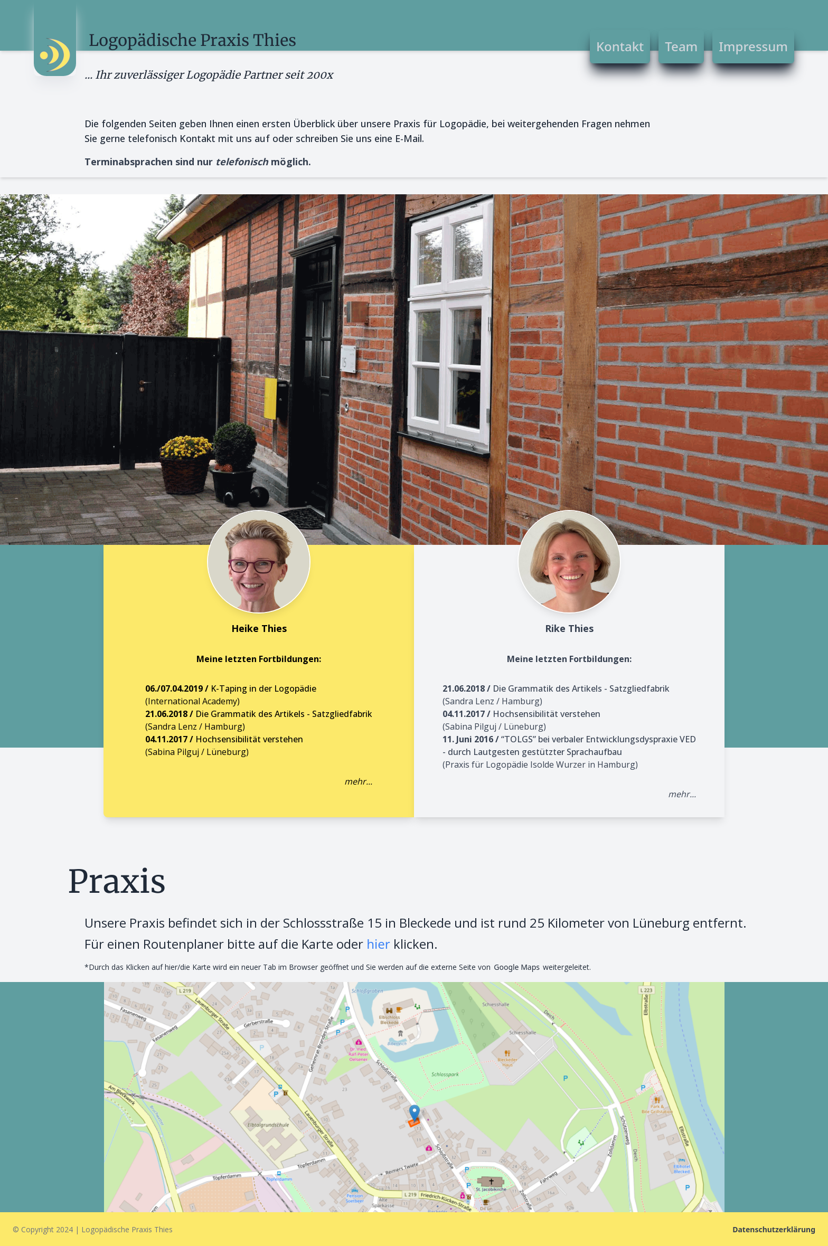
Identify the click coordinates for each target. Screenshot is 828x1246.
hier (378, 944)
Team (681, 46)
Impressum (753, 46)
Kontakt (620, 46)
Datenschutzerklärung (773, 1229)
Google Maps (517, 967)
